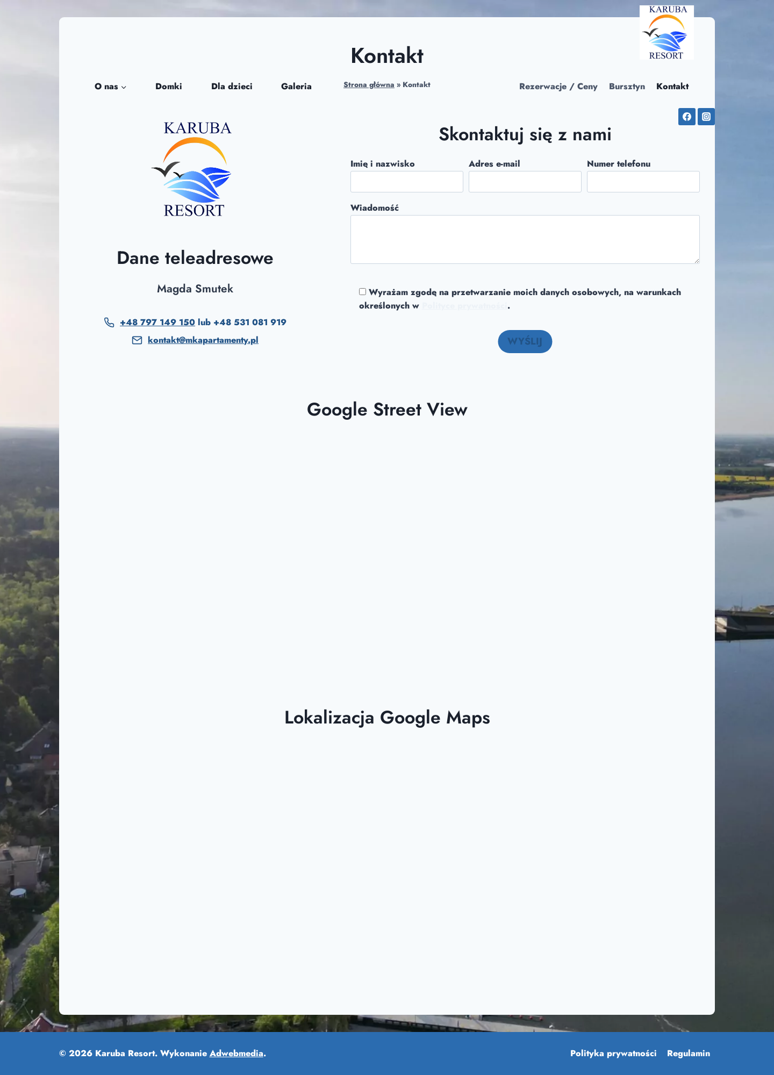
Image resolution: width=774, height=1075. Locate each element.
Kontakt (672, 86)
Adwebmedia (236, 1053)
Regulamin (688, 1053)
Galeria (296, 86)
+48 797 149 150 (157, 322)
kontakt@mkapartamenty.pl (203, 340)
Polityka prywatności (613, 1053)
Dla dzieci (232, 86)
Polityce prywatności (464, 305)
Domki (168, 86)
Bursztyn (627, 86)
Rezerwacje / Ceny (558, 86)
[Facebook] (687, 116)
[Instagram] (706, 116)
